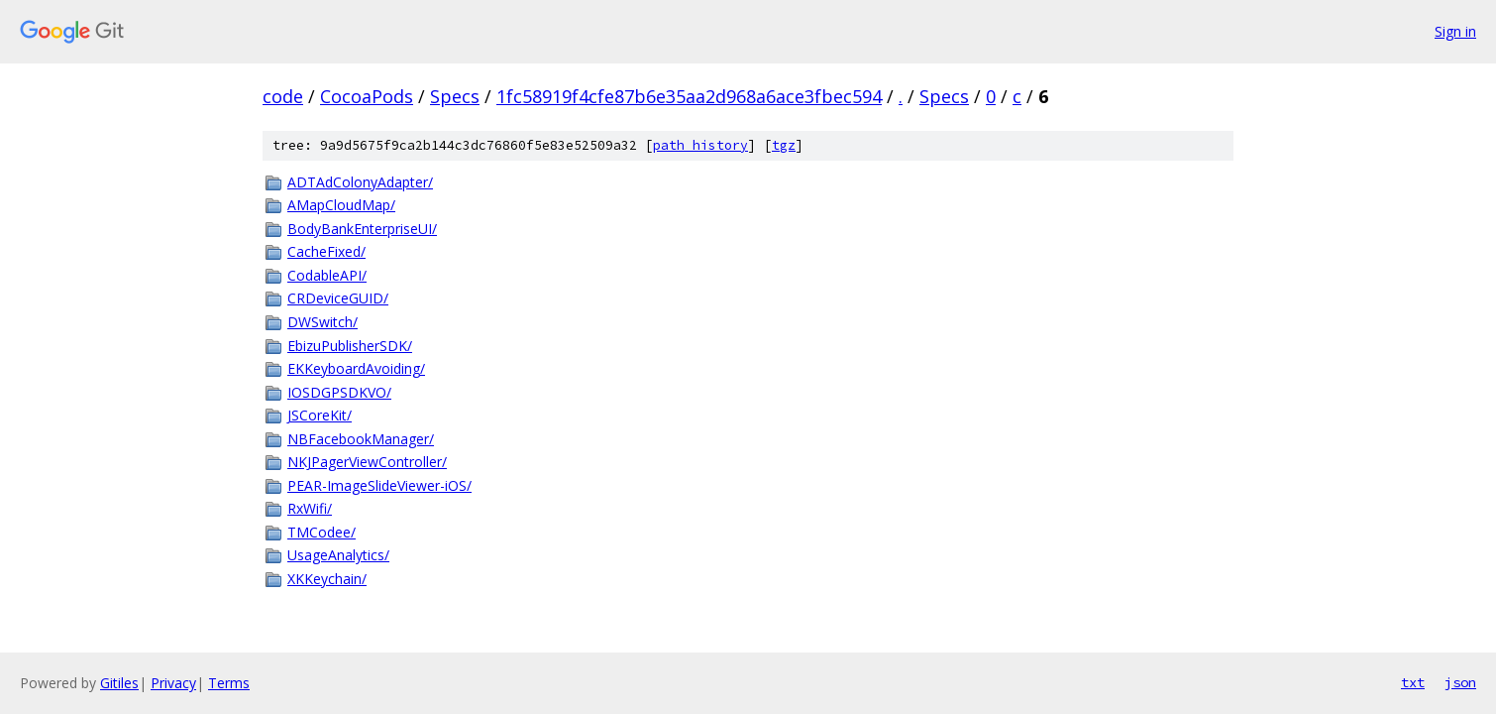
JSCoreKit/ (319, 415)
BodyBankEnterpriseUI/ (362, 228)
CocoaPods (366, 96)
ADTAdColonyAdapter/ (360, 182)
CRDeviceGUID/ (337, 298)
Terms (229, 682)
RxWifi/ (309, 508)
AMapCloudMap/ (341, 204)
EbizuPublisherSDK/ (349, 345)
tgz (784, 145)
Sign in (1455, 31)
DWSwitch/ (322, 321)
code (283, 96)
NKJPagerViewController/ (367, 461)
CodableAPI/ (327, 275)
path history (700, 145)
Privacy (173, 682)
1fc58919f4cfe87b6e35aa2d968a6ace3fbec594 (689, 96)
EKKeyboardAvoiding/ (356, 368)
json (1460, 682)
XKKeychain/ (327, 578)
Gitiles (119, 682)
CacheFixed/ (326, 251)
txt (1413, 682)
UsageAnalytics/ (338, 554)
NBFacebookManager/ (360, 438)
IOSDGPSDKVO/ (339, 392)
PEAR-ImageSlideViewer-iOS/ (379, 485)
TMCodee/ (321, 532)
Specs (455, 96)
